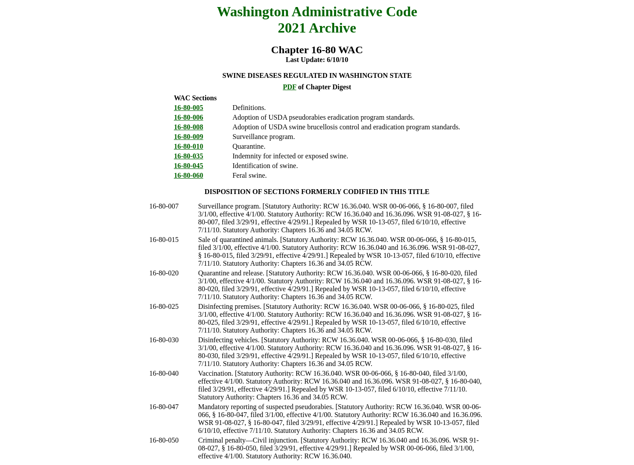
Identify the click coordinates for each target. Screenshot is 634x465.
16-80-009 (188, 136)
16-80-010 (188, 146)
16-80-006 (188, 117)
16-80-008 (188, 127)
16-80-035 (188, 156)
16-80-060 (188, 175)
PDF (289, 87)
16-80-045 (188, 165)
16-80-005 (188, 107)
